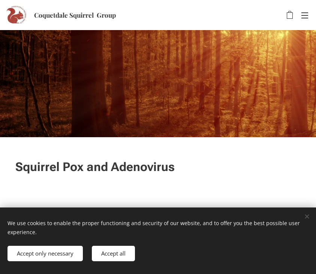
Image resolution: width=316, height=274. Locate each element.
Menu (304, 15)
